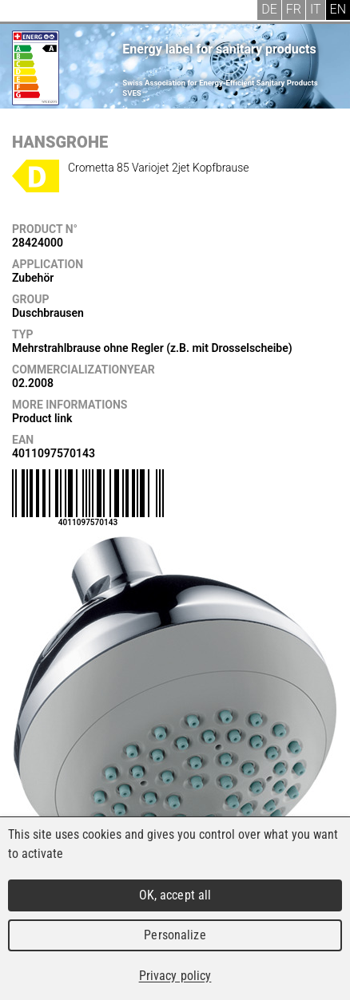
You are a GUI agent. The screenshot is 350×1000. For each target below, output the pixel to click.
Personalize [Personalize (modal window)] (174, 935)
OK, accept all (175, 895)
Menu (24, 12)
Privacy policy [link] (175, 975)
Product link (42, 418)
